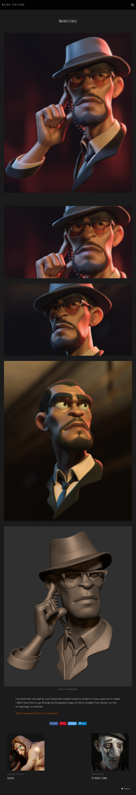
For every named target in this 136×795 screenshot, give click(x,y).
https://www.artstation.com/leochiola (37, 713)
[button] (125, 788)
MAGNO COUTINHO (13, 4)
